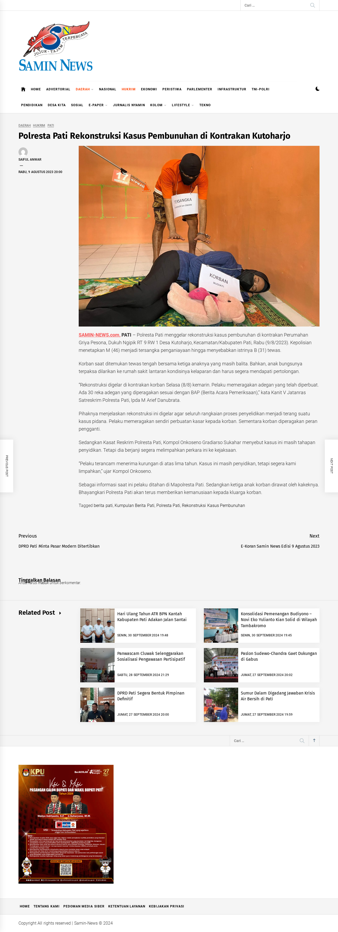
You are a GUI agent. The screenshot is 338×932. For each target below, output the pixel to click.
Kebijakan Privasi (166, 906)
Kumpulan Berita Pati (134, 505)
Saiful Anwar (29, 159)
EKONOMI (149, 89)
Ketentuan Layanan (126, 906)
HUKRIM (129, 89)
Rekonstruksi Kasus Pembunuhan (213, 505)
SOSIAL (77, 105)
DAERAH (85, 89)
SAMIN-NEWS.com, (99, 335)
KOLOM (158, 105)
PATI (51, 125)
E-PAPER (98, 105)
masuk (43, 583)
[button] (318, 89)
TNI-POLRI (261, 89)
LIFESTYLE (183, 105)
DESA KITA (57, 105)
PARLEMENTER (199, 89)
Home (25, 906)
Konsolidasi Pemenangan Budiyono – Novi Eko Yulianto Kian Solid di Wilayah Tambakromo (279, 619)
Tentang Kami (46, 906)
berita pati (103, 505)
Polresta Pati (168, 505)
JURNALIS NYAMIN (129, 105)
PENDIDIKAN (32, 105)
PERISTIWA (172, 89)
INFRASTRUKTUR (232, 89)
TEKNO (205, 105)
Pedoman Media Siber (84, 906)
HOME (36, 89)
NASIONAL (107, 89)
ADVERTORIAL (58, 89)
